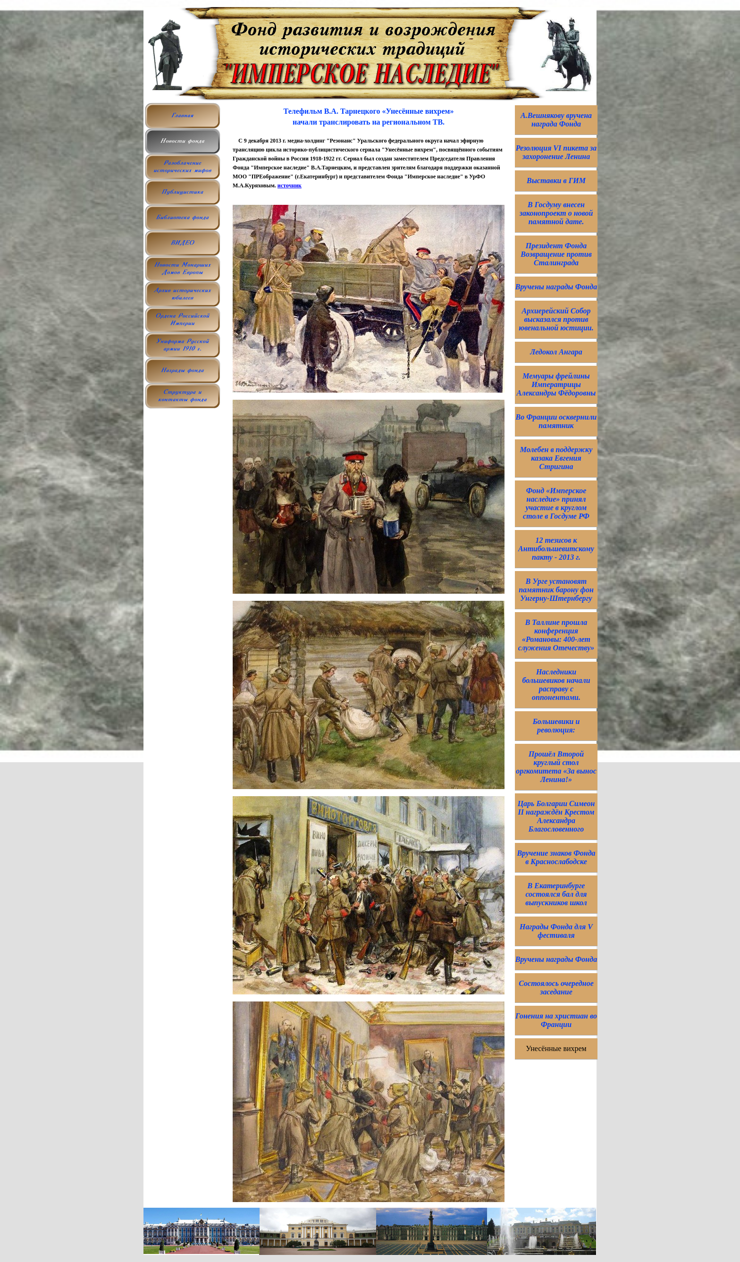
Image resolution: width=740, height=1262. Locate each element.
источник (290, 185)
